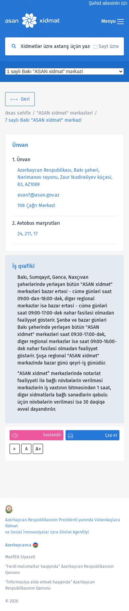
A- (14, 449)
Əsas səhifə (18, 113)
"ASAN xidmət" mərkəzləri (65, 113)
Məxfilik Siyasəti (20, 557)
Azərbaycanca (18, 545)
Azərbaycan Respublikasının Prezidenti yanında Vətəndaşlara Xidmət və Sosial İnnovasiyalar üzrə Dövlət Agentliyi (62, 525)
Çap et (111, 435)
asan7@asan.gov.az (38, 195)
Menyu (112, 21)
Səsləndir (52, 434)
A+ (38, 449)
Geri (25, 99)
